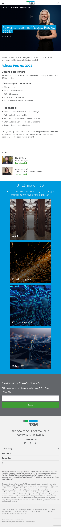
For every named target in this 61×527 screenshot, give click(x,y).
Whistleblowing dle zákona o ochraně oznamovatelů (18, 522)
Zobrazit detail (21, 163)
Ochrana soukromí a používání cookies (14, 520)
